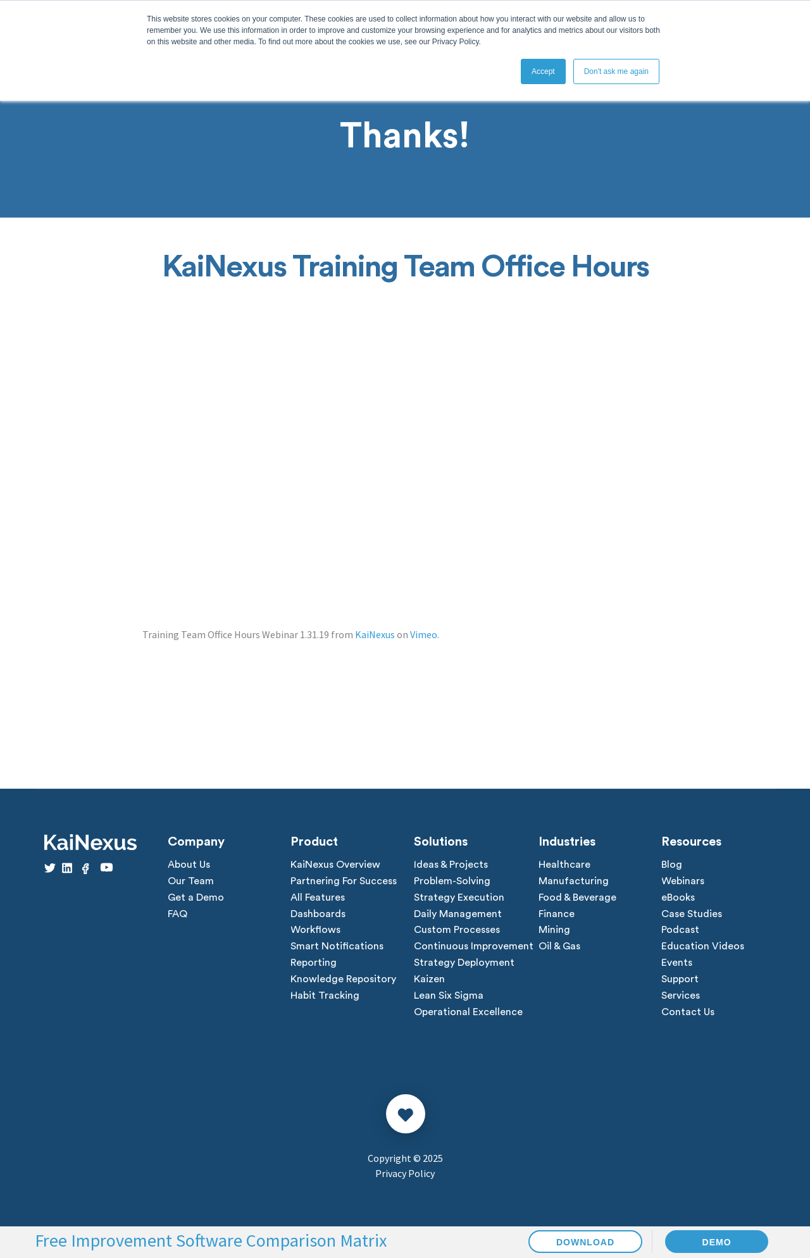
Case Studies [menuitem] (691, 915)
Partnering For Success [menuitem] (343, 882)
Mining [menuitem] (554, 931)
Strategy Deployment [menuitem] (464, 964)
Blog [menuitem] (671, 865)
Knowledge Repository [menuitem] (343, 980)
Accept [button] (543, 71)
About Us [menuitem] (189, 865)
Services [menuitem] (680, 997)
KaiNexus (375, 634)
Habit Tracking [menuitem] (324, 997)
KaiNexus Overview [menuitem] (335, 865)
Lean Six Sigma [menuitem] (448, 997)
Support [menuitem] (680, 980)
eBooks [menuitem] (678, 898)
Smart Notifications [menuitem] (336, 947)
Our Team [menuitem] (191, 882)
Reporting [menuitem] (313, 964)
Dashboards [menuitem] (318, 915)
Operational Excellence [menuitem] (468, 1013)
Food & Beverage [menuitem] (577, 898)
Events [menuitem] (676, 964)
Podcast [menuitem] (680, 931)
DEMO (717, 1242)
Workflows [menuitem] (315, 931)
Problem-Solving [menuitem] (452, 882)
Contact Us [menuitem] (687, 1013)
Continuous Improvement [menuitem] (473, 947)
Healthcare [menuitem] (564, 865)
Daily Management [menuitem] (458, 915)
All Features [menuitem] (317, 898)
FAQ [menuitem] (177, 915)
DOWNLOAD (585, 1242)
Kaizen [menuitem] (429, 980)
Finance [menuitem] (557, 915)
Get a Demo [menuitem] (196, 898)
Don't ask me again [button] (616, 71)
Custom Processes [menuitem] (457, 931)
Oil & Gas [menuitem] (559, 947)
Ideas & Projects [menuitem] (451, 865)
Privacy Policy (405, 1174)
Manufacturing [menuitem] (574, 882)
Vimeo (423, 634)
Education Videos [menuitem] (702, 947)
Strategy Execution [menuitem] (459, 898)
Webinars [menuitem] (682, 882)
